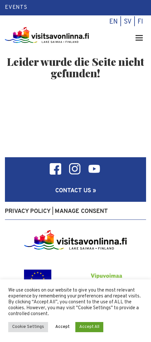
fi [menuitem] (140, 22)
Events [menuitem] (16, 7)
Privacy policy (28, 211)
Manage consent (81, 211)
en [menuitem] (113, 22)
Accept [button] (62, 327)
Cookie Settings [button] (28, 327)
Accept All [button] (89, 327)
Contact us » (75, 191)
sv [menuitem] (128, 22)
